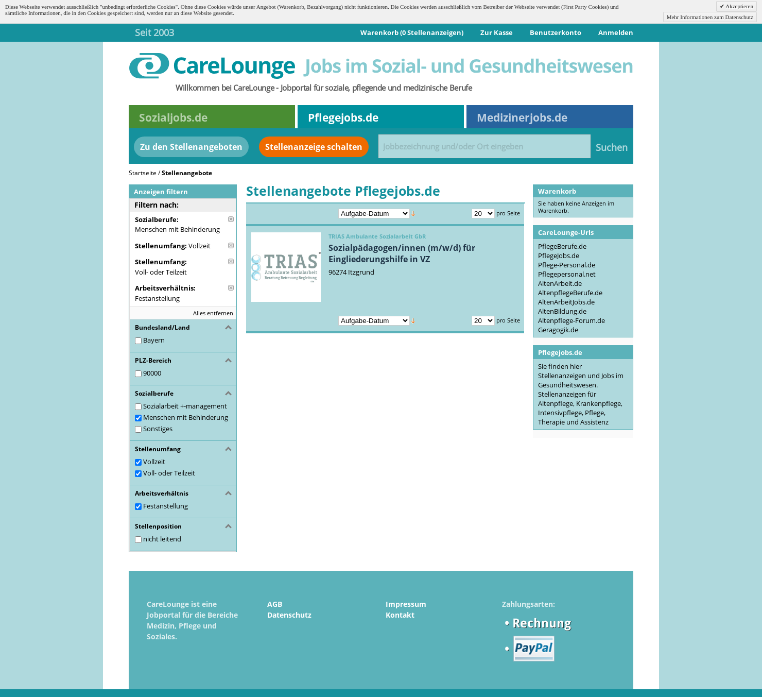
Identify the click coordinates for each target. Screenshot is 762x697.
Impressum (406, 604)
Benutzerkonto (555, 32)
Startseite (143, 172)
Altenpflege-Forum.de (571, 320)
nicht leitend (162, 538)
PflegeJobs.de (558, 255)
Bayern (154, 340)
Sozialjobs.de (173, 117)
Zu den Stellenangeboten (191, 146)
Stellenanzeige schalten (313, 146)
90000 (152, 373)
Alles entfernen (213, 313)
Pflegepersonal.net (567, 274)
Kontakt (400, 615)
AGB (274, 604)
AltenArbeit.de (560, 283)
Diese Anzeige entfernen (231, 219)
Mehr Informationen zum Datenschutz (710, 17)
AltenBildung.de (562, 311)
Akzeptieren (738, 6)
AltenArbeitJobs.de (566, 302)
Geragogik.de (558, 329)
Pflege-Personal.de (566, 264)
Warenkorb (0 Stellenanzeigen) (411, 32)
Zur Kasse (496, 32)
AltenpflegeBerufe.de (570, 292)
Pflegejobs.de (343, 117)
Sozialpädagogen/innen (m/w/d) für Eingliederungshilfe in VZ (401, 253)
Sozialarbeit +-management (185, 406)
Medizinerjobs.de (522, 117)
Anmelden (615, 32)
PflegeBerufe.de (562, 246)
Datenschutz (289, 615)
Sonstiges (157, 428)
